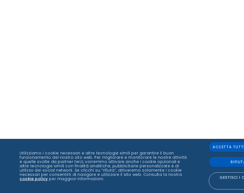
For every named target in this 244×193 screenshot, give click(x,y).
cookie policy (34, 178)
